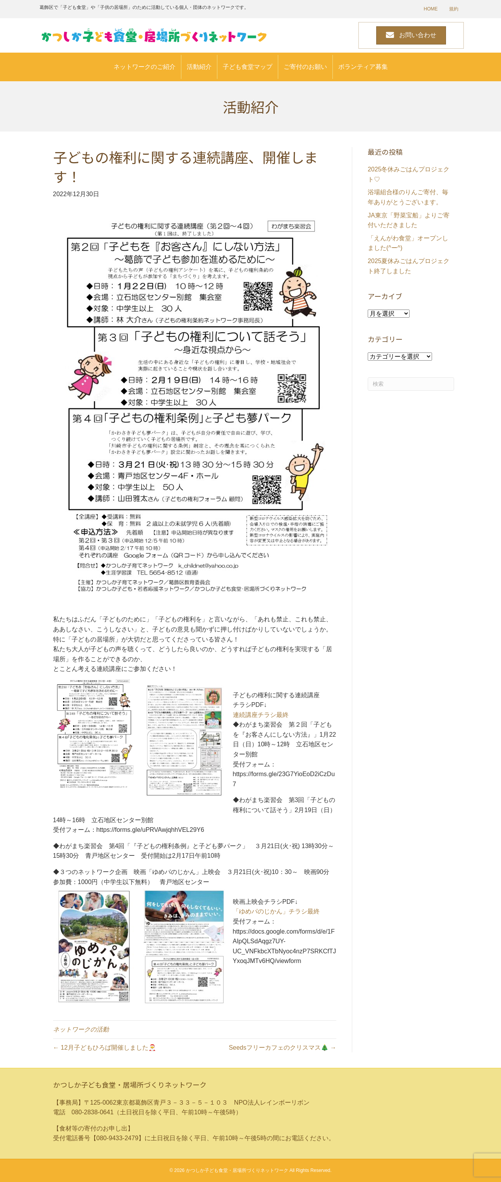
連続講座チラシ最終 (261, 715)
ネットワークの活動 (81, 1029)
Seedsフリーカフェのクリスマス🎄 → (282, 1047)
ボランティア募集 (363, 66)
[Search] (411, 384)
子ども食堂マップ (247, 66)
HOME (431, 9)
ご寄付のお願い (305, 66)
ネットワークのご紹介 (145, 66)
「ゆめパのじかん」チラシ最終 (276, 911)
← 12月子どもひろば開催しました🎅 (104, 1047)
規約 (453, 9)
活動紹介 (199, 66)
